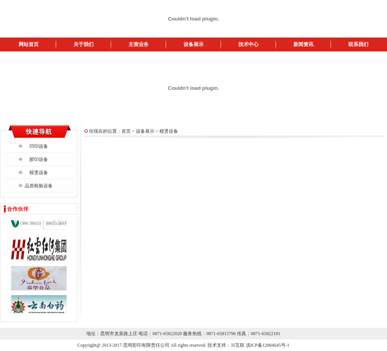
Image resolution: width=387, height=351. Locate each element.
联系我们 (358, 44)
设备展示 (193, 44)
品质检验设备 (39, 185)
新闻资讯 (303, 44)
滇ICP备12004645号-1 (267, 345)
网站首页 (29, 44)
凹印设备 (38, 146)
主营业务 (138, 44)
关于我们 (84, 44)
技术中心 (248, 44)
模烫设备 (38, 172)
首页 (126, 131)
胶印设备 (38, 159)
